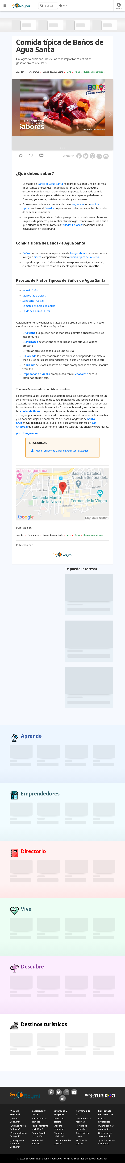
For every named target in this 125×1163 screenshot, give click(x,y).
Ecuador (49, 208)
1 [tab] (60, 148)
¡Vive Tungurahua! (27, 433)
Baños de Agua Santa (50, 184)
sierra (37, 257)
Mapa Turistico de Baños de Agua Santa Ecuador (59, 450)
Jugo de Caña (30, 290)
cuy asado (78, 204)
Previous (15, 114)
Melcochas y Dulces (34, 295)
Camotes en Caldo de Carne (38, 306)
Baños (26, 253)
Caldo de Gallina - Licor (36, 311)
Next (109, 114)
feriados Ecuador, (72, 225)
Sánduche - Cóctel (33, 300)
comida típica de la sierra (84, 257)
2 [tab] (62, 148)
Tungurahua (77, 253)
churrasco (31, 342)
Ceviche (30, 333)
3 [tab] (64, 148)
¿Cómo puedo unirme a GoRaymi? (17, 1143)
